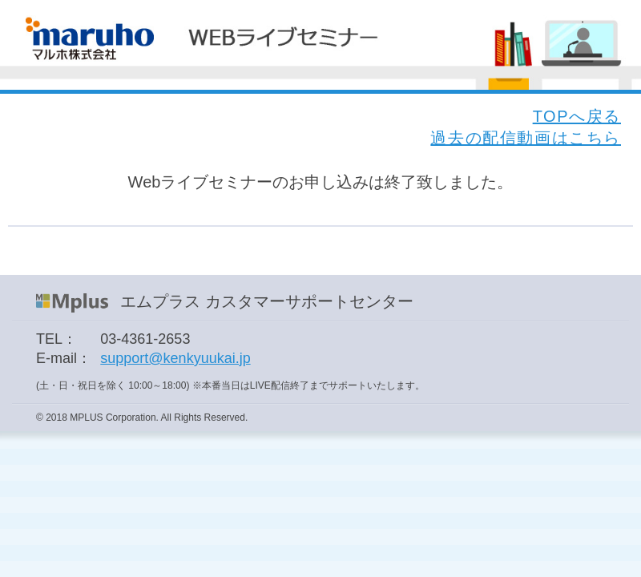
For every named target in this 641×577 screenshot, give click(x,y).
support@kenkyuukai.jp (175, 358)
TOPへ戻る (577, 116)
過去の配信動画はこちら (525, 138)
